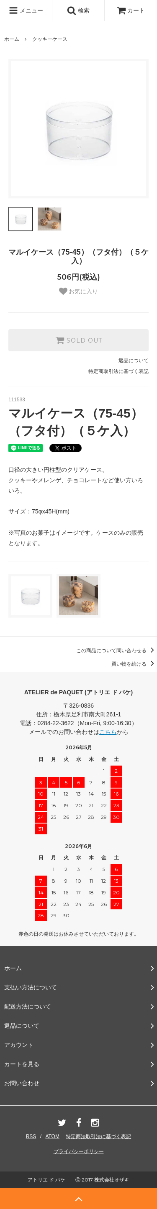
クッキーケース (49, 39)
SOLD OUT (78, 340)
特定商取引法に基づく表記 (118, 371)
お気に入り (78, 291)
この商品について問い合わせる (116, 650)
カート (131, 10)
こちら (108, 731)
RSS (31, 1136)
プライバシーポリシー (79, 1151)
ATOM (52, 1136)
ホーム (11, 39)
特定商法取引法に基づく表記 (98, 1136)
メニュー (26, 10)
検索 (78, 10)
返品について (133, 360)
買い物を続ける (134, 664)
